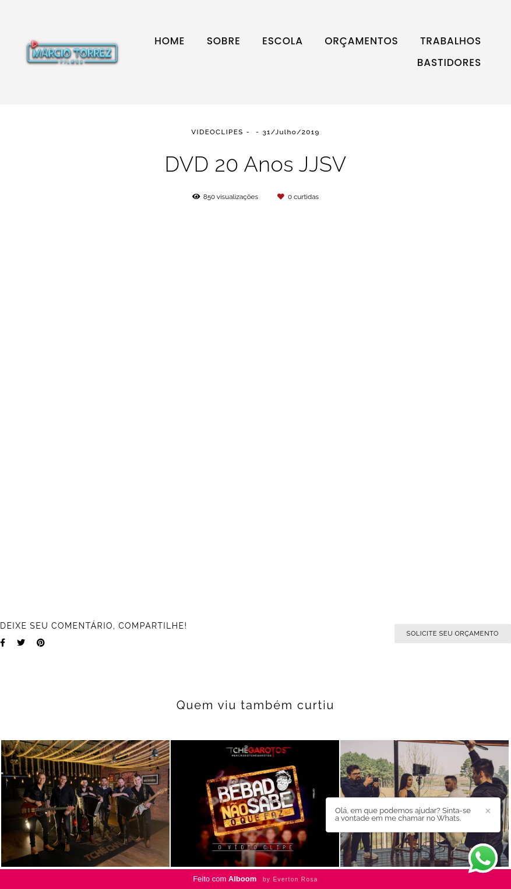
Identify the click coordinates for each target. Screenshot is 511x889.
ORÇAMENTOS (361, 41)
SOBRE (224, 41)
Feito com (255, 878)
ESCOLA (282, 41)
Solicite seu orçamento (453, 633)
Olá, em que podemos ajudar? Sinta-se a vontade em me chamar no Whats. (403, 814)
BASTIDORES (449, 62)
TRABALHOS (450, 41)
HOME (169, 41)
